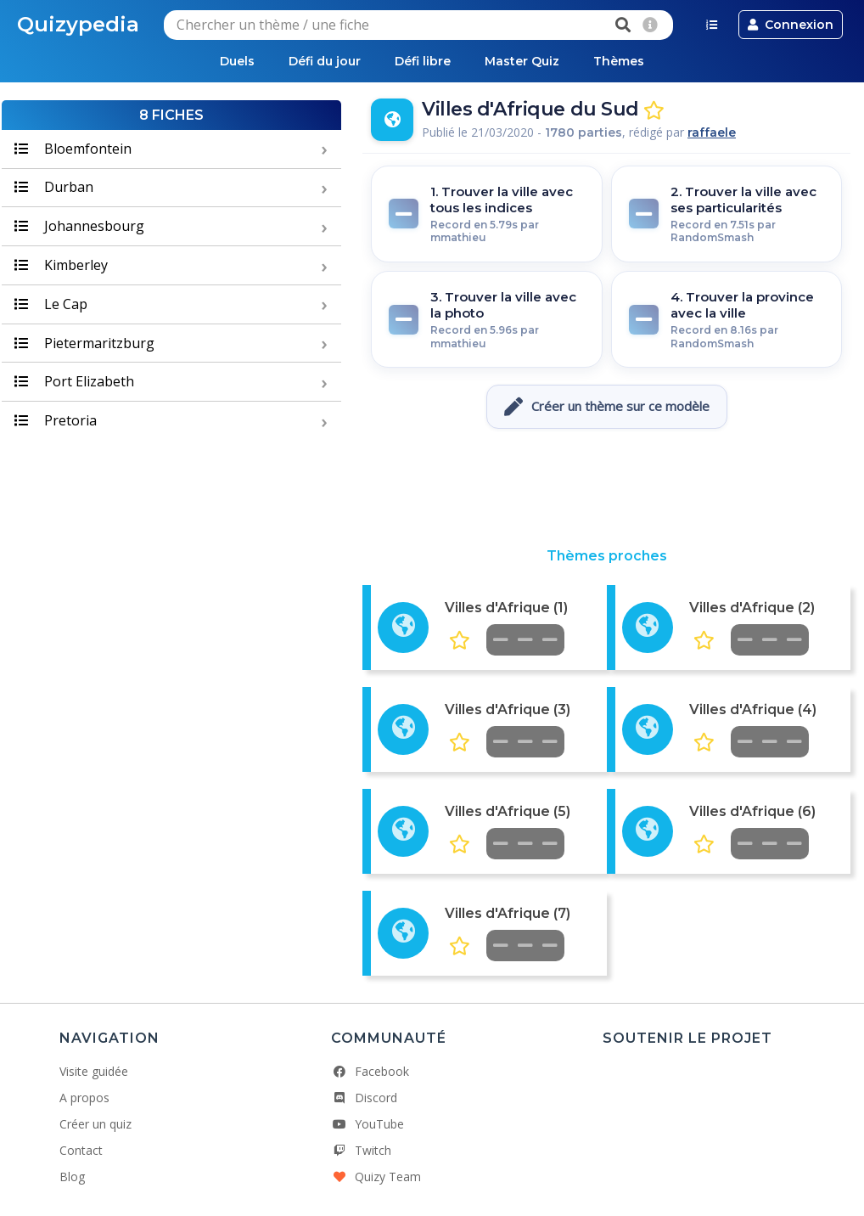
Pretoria (55, 420)
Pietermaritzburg (84, 343)
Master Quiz (522, 61)
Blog (72, 1176)
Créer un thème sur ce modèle (607, 406)
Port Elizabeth (74, 381)
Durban (53, 186)
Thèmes (618, 61)
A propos (84, 1097)
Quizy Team (376, 1176)
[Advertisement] (607, 488)
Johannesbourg (79, 226)
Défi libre (423, 61)
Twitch (361, 1150)
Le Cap (50, 304)
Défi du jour (325, 61)
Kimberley (61, 265)
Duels (237, 61)
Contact (81, 1150)
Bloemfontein (73, 148)
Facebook (370, 1071)
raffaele (711, 132)
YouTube (367, 1124)
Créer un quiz (95, 1124)
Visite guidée (93, 1071)
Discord (364, 1097)
